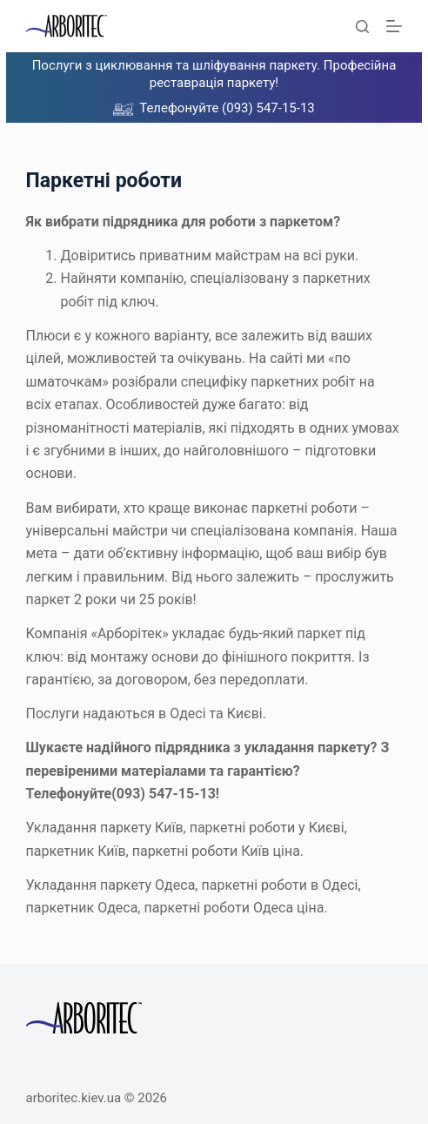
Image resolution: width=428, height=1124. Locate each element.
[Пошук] (362, 26)
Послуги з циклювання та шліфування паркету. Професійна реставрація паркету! (214, 74)
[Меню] (394, 26)
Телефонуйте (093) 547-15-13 (227, 108)
